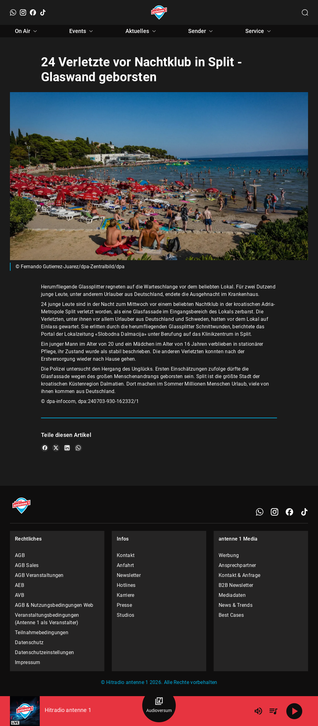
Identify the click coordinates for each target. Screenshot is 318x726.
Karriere (125, 595)
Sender (201, 31)
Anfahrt (125, 565)
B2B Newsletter (236, 585)
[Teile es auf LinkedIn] (67, 448)
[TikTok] (43, 12)
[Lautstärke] (258, 711)
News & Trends (235, 605)
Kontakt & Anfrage (239, 575)
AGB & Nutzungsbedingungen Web (54, 605)
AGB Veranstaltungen (39, 575)
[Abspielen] (294, 711)
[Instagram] (23, 12)
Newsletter (129, 575)
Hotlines (126, 585)
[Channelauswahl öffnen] (305, 12)
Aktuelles (141, 31)
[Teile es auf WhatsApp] (78, 448)
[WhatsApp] (13, 12)
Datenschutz (29, 642)
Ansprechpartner (237, 565)
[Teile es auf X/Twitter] (56, 448)
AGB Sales (27, 565)
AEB (19, 585)
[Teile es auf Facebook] (44, 448)
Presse (124, 605)
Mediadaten (232, 595)
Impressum (27, 662)
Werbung (229, 555)
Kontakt (125, 555)
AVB (19, 595)
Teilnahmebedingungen (41, 632)
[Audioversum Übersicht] (159, 705)
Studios (125, 615)
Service (259, 31)
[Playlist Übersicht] (273, 711)
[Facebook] (33, 12)
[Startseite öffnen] (159, 12)
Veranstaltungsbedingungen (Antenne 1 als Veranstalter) (47, 618)
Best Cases (231, 615)
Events (82, 31)
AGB (20, 555)
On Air (27, 31)
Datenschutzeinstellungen (44, 652)
